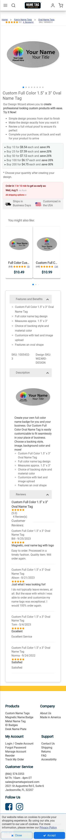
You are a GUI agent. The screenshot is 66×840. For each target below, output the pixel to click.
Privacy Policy (48, 827)
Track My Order (14, 759)
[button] (23, 87)
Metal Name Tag (15, 721)
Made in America (50, 717)
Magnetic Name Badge (19, 717)
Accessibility (49, 759)
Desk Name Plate (15, 729)
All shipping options (16, 195)
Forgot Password (15, 747)
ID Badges (11, 725)
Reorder (10, 755)
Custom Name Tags (17, 713)
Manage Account (15, 751)
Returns (46, 751)
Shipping (46, 747)
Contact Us (48, 743)
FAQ (43, 755)
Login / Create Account (19, 743)
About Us (45, 713)
